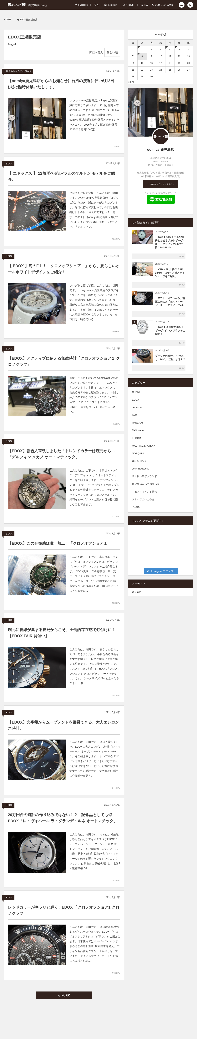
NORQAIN (138, 453)
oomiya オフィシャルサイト (162, 184)
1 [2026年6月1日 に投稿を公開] (142, 49)
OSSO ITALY (139, 460)
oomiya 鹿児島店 (160, 150)
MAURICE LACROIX (143, 445)
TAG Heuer (138, 430)
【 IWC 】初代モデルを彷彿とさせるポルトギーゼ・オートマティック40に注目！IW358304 (170, 242)
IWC (134, 415)
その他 (135, 506)
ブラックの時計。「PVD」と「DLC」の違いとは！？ (170, 357)
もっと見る (64, 995)
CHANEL (137, 392)
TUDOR (136, 438)
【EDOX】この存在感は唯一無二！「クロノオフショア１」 (59, 543)
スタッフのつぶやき (143, 499)
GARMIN (137, 407)
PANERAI (137, 422)
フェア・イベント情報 (144, 491)
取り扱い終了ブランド (144, 476)
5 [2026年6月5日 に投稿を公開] (179, 49)
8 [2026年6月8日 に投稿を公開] (142, 56)
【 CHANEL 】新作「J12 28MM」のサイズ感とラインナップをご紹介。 (169, 273)
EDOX (9, 163)
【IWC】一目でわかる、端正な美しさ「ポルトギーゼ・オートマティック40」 (170, 302)
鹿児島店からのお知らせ (18, 71)
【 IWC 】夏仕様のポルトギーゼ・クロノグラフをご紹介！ (170, 330)
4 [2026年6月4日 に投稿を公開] (170, 49)
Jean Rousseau (140, 468)
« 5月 (131, 81)
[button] (181, 5)
